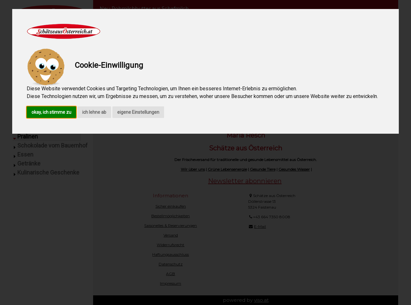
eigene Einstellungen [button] (138, 112)
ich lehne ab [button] (94, 112)
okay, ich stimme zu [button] (51, 112)
